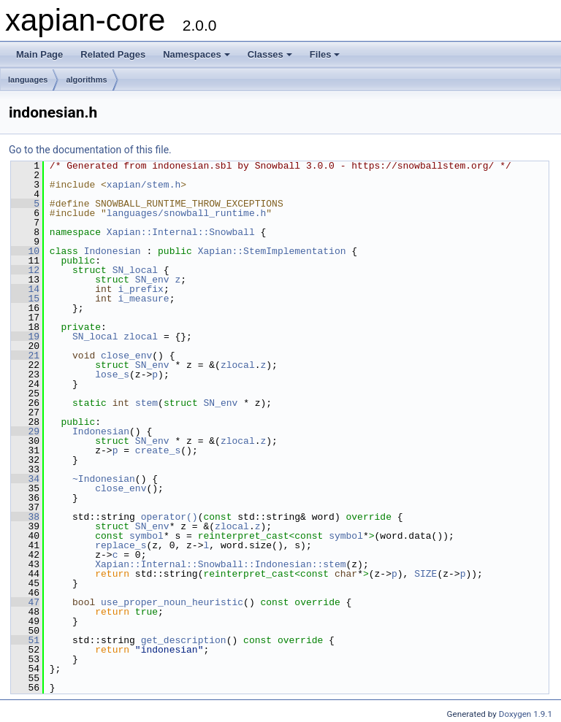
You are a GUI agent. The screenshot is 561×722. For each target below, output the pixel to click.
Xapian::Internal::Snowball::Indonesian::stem (220, 564)
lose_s (112, 374)
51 (25, 640)
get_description (183, 640)
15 (25, 298)
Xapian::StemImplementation (272, 251)
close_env (126, 355)
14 (25, 289)
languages (27, 79)
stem (146, 403)
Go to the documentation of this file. (90, 149)
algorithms (86, 79)
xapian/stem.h (143, 184)
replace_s (120, 545)
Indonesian (112, 251)
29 (25, 431)
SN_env (152, 279)
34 (25, 478)
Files (325, 54)
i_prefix (140, 289)
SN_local (135, 270)
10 (25, 251)
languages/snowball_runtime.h (186, 213)
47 (25, 602)
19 (25, 336)
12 (25, 270)
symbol (146, 535)
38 (25, 516)
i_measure (143, 298)
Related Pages (112, 54)
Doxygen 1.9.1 (525, 714)
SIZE (425, 573)
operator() (169, 516)
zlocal (140, 336)
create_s (157, 450)
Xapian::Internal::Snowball (181, 232)
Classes (270, 54)
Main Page (39, 54)
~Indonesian (103, 478)
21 (25, 355)
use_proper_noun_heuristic (172, 602)
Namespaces (196, 54)
